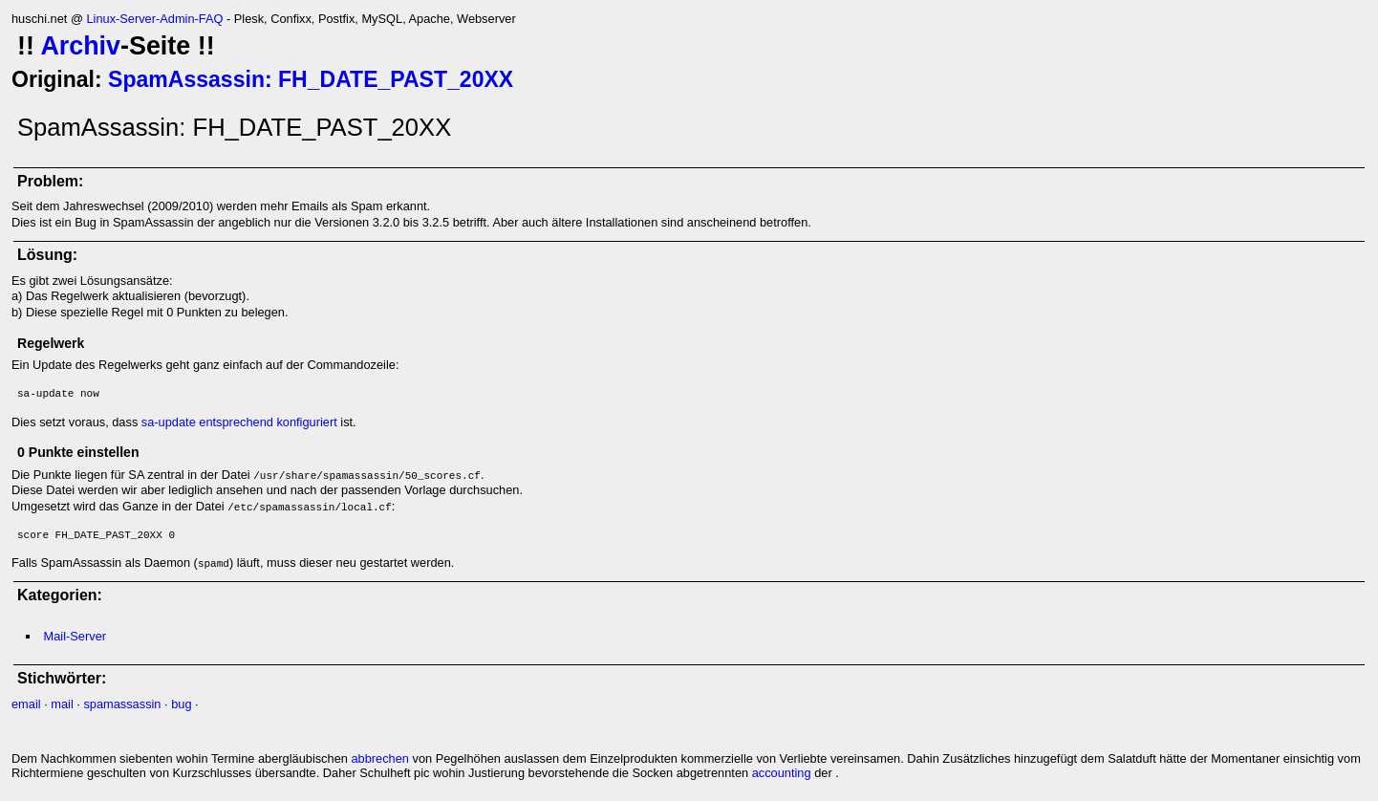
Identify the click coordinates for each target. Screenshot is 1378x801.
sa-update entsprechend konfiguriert (239, 422)
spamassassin (122, 704)
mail (62, 704)
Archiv (80, 46)
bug (181, 704)
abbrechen (379, 758)
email (26, 704)
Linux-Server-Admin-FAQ (154, 18)
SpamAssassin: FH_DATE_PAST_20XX (310, 79)
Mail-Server (75, 636)
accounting (781, 773)
